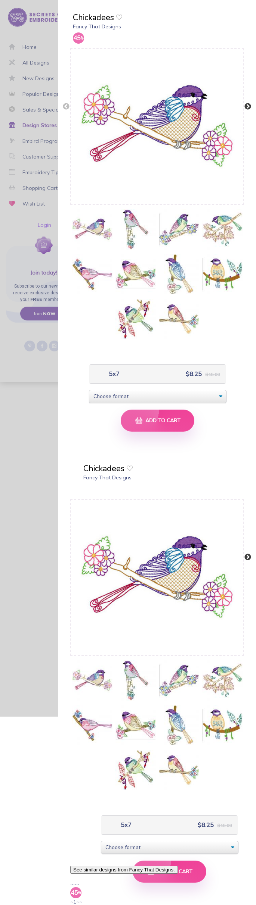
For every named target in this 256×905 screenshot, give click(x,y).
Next (248, 106)
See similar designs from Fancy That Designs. (124, 870)
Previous (66, 106)
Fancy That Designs (97, 26)
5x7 (113, 374)
